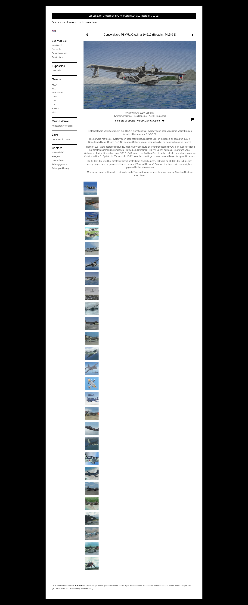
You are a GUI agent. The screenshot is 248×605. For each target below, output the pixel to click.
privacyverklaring (60, 168)
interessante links (61, 139)
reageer (56, 156)
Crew (54, 96)
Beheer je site (58, 22)
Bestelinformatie (60, 53)
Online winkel (60, 121)
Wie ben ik (57, 45)
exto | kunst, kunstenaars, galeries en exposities (61, 16)
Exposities (58, 66)
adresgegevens (59, 164)
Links (55, 134)
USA (54, 100)
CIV (54, 104)
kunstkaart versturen (62, 126)
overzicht (56, 70)
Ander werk (58, 92)
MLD (54, 84)
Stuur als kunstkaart (139, 120)
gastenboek (58, 160)
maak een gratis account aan (82, 22)
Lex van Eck (95, 16)
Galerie (56, 79)
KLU (54, 88)
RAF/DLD (56, 108)
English (54, 31)
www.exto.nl (80, 586)
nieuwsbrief (57, 152)
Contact (57, 148)
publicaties (57, 57)
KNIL (54, 112)
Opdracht (56, 49)
